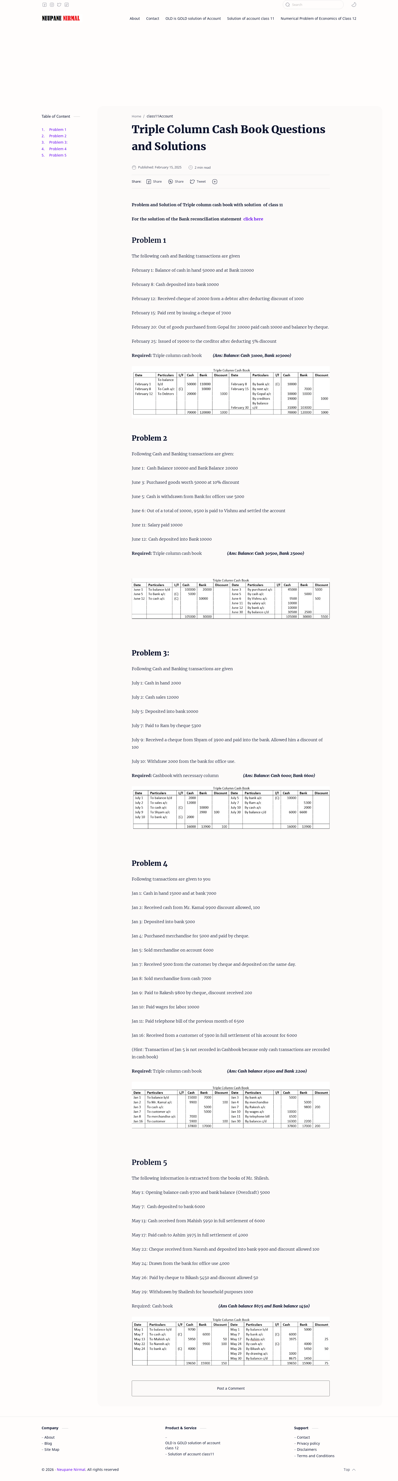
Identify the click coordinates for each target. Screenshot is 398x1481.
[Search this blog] (313, 4)
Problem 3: (58, 142)
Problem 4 (58, 148)
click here (253, 218)
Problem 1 (58, 129)
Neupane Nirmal (71, 1469)
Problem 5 (58, 155)
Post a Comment (231, 1388)
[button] (353, 4)
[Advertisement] (199, 65)
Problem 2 (58, 135)
